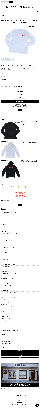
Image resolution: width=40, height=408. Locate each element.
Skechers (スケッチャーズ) (7, 306)
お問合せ (3, 339)
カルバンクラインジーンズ (7, 240)
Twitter (20, 353)
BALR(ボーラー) (5, 252)
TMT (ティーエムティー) (6, 287)
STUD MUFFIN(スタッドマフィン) (8, 290)
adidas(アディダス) (5, 259)
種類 (20, 97)
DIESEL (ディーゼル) (6, 250)
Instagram (20, 350)
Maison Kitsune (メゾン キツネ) (7, 278)
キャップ (5, 322)
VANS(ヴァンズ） (5, 304)
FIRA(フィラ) (4, 311)
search (11, 2)
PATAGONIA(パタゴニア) (6, 224)
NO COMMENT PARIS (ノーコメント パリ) (9, 257)
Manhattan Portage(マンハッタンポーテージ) (10, 330)
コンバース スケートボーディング (8, 309)
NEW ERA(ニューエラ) (6, 318)
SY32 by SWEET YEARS (6, 276)
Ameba (20, 357)
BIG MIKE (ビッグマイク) (6, 280)
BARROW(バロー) (5, 271)
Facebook (20, 355)
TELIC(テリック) (5, 313)
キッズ (4, 221)
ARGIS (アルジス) (5, 316)
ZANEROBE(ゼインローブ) (7, 266)
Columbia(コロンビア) (6, 231)
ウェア (4, 214)
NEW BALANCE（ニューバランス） (8, 302)
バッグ (4, 216)
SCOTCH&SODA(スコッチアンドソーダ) (9, 233)
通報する (20, 108)
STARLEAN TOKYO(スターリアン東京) (9, 292)
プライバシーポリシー (6, 341)
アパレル (5, 325)
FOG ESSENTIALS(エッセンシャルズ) (9, 264)
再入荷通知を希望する (20, 101)
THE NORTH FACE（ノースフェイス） (9, 212)
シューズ (5, 219)
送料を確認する (24, 105)
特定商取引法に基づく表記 (6, 343)
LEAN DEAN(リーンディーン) (8, 247)
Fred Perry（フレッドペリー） (7, 254)
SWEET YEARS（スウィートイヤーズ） (9, 273)
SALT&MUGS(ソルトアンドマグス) (8, 297)
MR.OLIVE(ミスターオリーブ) (8, 285)
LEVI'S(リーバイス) (5, 283)
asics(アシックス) (5, 299)
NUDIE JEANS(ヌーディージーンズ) (8, 243)
